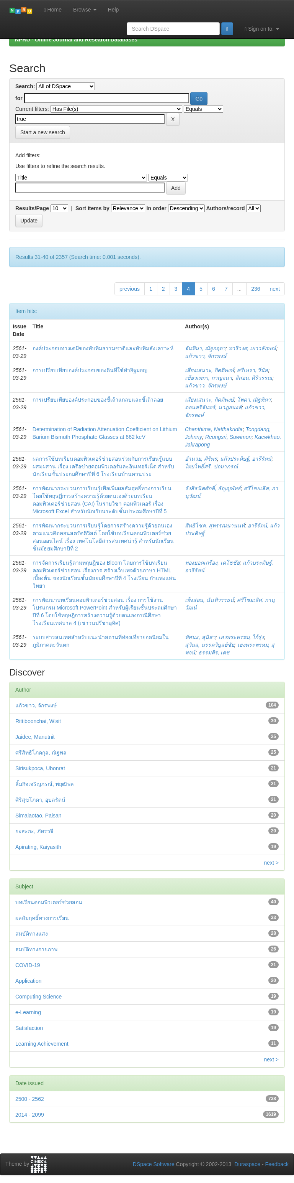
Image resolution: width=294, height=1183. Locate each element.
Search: (25, 86)
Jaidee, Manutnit (35, 737)
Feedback (277, 1164)
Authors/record (225, 208)
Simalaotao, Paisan (38, 815)
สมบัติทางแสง (31, 934)
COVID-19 (27, 965)
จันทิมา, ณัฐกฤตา (205, 348)
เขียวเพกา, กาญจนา (208, 378)
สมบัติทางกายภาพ (36, 949)
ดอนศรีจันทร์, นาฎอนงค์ (213, 407)
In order (157, 208)
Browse (84, 10)
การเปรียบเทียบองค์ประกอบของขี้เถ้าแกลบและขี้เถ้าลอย (98, 400)
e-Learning (28, 1012)
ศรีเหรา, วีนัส (252, 370)
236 (255, 289)
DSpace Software (154, 1164)
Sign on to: (262, 29)
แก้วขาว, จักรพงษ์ (205, 356)
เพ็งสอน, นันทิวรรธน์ (209, 600)
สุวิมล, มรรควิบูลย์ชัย (209, 645)
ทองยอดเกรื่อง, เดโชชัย (212, 563)
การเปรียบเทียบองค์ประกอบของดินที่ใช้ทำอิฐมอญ (90, 370)
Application (28, 981)
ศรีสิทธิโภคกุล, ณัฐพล (41, 753)
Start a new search (42, 132)
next (275, 289)
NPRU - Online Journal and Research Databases (76, 39)
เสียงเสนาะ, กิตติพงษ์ (209, 370)
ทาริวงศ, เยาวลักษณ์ (252, 348)
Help (113, 10)
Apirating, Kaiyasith (38, 847)
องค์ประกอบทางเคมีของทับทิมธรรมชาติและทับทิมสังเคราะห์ (103, 348)
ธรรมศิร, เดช (214, 652)
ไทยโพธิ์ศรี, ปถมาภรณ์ (211, 466)
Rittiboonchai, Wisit (38, 721)
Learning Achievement (42, 1044)
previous (129, 289)
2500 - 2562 (29, 1099)
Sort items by (92, 208)
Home (53, 10)
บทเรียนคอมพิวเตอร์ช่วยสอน (48, 902)
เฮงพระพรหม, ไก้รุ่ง (241, 637)
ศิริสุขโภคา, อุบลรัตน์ (40, 800)
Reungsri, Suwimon (228, 437)
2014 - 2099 (29, 1115)
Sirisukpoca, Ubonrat (40, 768)
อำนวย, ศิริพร (201, 459)
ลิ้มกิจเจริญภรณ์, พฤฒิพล (44, 784)
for (19, 98)
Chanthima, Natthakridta (214, 429)
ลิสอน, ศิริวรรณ (254, 378)
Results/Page (32, 208)
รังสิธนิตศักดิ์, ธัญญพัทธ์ (213, 488)
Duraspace (247, 1164)
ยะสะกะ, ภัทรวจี (34, 831)
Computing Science (38, 997)
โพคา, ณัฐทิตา (254, 400)
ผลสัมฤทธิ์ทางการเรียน (42, 918)
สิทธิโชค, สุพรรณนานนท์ (215, 525)
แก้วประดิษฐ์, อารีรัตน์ (246, 459)
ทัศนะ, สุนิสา (200, 637)
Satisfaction (29, 1028)
